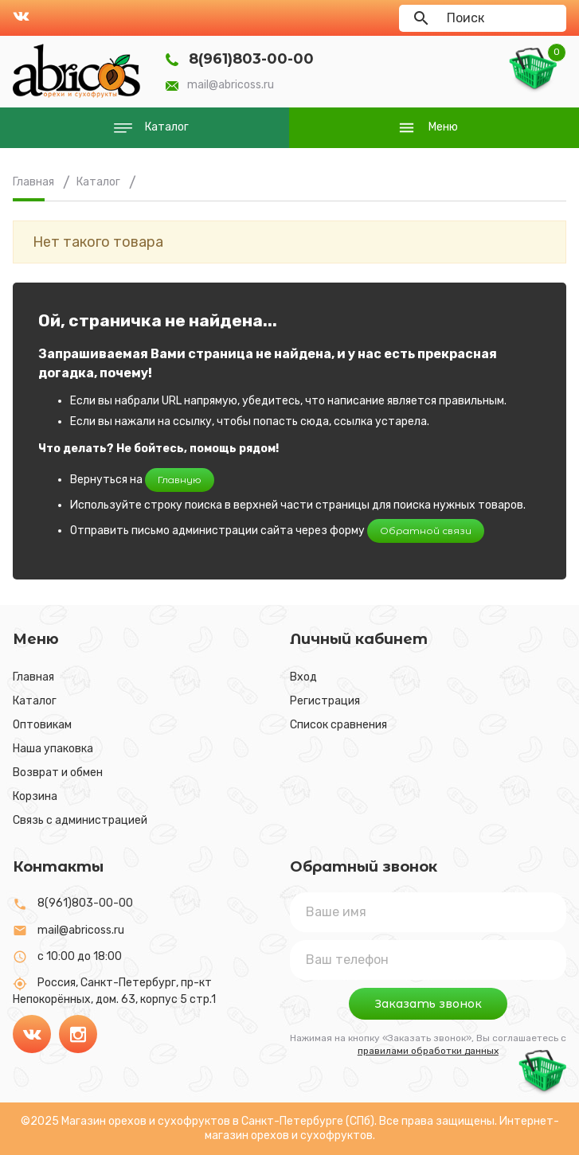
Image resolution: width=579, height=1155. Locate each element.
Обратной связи (425, 531)
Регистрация (325, 701)
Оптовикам (42, 725)
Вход (303, 677)
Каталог (35, 701)
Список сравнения (338, 725)
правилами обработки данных (428, 1050)
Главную (179, 480)
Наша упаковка (53, 748)
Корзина (35, 796)
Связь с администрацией (80, 820)
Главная (33, 677)
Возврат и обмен (58, 772)
